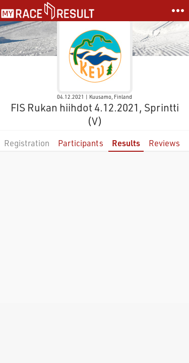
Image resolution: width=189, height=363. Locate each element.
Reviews (164, 143)
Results (126, 143)
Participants (80, 143)
